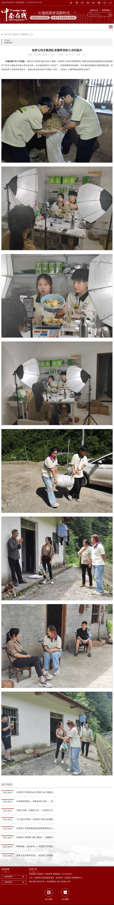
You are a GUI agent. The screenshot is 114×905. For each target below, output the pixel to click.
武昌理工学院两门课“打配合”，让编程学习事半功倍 (39, 837)
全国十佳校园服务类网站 (63, 18)
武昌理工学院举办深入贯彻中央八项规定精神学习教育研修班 (43, 792)
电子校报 (48, 899)
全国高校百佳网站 (40, 18)
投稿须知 (32, 874)
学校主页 (94, 10)
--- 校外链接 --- (8, 882)
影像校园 (24, 34)
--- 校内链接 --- (8, 877)
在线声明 (48, 874)
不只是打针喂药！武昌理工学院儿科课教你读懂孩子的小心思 (43, 819)
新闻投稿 (106, 10)
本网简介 (40, 874)
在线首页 (15, 34)
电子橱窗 (65, 899)
